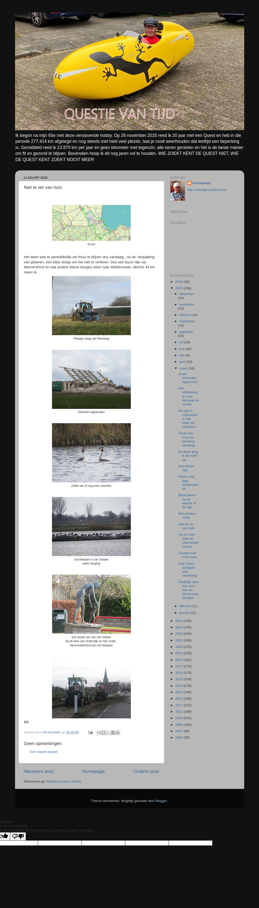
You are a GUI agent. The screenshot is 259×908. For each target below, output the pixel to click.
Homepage (93, 771)
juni (182, 349)
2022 (179, 634)
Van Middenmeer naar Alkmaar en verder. (188, 396)
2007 (179, 731)
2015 (179, 679)
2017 (179, 666)
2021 (179, 640)
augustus (186, 332)
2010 (179, 711)
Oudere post (146, 771)
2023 (179, 627)
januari (184, 613)
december (186, 294)
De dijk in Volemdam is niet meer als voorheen (188, 419)
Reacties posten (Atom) (63, 781)
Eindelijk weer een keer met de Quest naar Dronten (188, 590)
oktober (185, 315)
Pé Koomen (201, 183)
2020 (179, 647)
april (183, 361)
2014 (179, 686)
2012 (179, 698)
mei (182, 355)
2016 (179, 672)
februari (185, 606)
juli (181, 342)
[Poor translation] (18, 836)
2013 (179, 692)
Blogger (161, 801)
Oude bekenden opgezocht (187, 378)
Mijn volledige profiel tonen (207, 190)
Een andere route (187, 515)
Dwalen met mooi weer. (188, 555)
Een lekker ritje (186, 468)
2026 (179, 282)
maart (184, 368)
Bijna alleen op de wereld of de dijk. (187, 501)
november (186, 304)
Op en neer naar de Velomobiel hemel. (188, 540)
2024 (179, 621)
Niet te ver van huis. (186, 526)
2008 (179, 724)
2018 (179, 660)
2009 (179, 718)
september (187, 321)
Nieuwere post (38, 771)
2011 (179, 705)
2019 (179, 653)
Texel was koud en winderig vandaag (186, 439)
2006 (179, 737)
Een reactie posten (44, 752)
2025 (179, 288)
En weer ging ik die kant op (188, 455)
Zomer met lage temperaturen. (188, 482)
